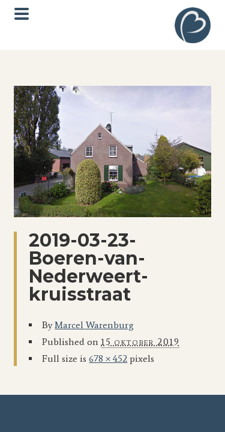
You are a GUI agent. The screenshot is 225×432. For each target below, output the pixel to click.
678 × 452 (108, 358)
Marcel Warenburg (94, 325)
